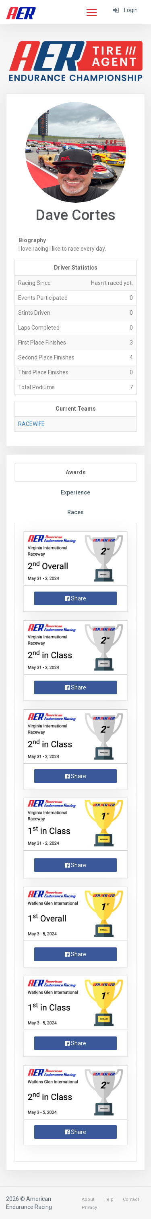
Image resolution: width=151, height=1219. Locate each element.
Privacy (89, 1207)
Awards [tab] (76, 472)
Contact (131, 1199)
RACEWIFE (31, 424)
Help (108, 1199)
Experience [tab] (75, 492)
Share (75, 598)
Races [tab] (75, 512)
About (88, 1199)
